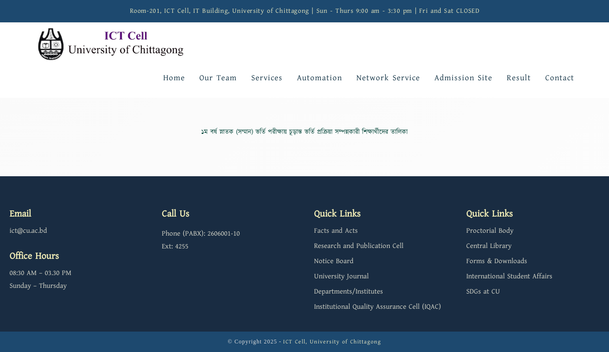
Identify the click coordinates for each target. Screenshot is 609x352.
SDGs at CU (483, 291)
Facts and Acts (336, 231)
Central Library (488, 246)
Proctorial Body (489, 231)
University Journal (341, 276)
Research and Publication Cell (358, 246)
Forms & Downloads (496, 261)
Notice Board (334, 261)
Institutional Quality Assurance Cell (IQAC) (377, 307)
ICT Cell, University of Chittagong (332, 342)
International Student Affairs (509, 276)
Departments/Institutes (348, 291)
